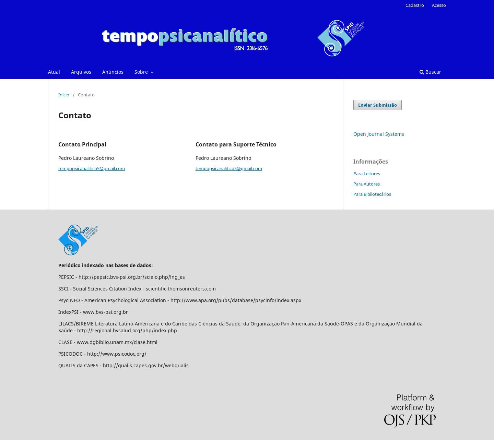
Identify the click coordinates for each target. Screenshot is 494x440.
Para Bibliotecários (372, 194)
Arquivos (81, 72)
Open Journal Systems (378, 134)
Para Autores (366, 184)
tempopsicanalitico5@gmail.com (91, 168)
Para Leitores (366, 173)
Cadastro (414, 5)
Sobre (141, 72)
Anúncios (113, 72)
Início (63, 95)
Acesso (439, 5)
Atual (54, 72)
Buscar (430, 72)
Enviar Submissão (377, 105)
